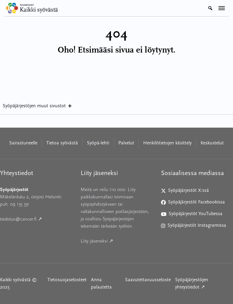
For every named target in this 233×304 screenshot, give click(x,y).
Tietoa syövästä (62, 143)
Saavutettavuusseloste (148, 280)
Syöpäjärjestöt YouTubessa (191, 215)
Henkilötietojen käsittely (167, 143)
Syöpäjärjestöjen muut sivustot (37, 106)
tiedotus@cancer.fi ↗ (36, 218)
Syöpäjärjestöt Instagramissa (193, 226)
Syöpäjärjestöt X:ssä (187, 191)
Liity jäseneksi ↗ (117, 240)
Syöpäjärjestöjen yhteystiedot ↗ (204, 283)
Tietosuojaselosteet (67, 280)
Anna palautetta (101, 283)
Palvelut (126, 143)
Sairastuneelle (23, 143)
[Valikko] (221, 8)
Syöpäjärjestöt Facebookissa (193, 203)
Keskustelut (212, 143)
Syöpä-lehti (98, 143)
